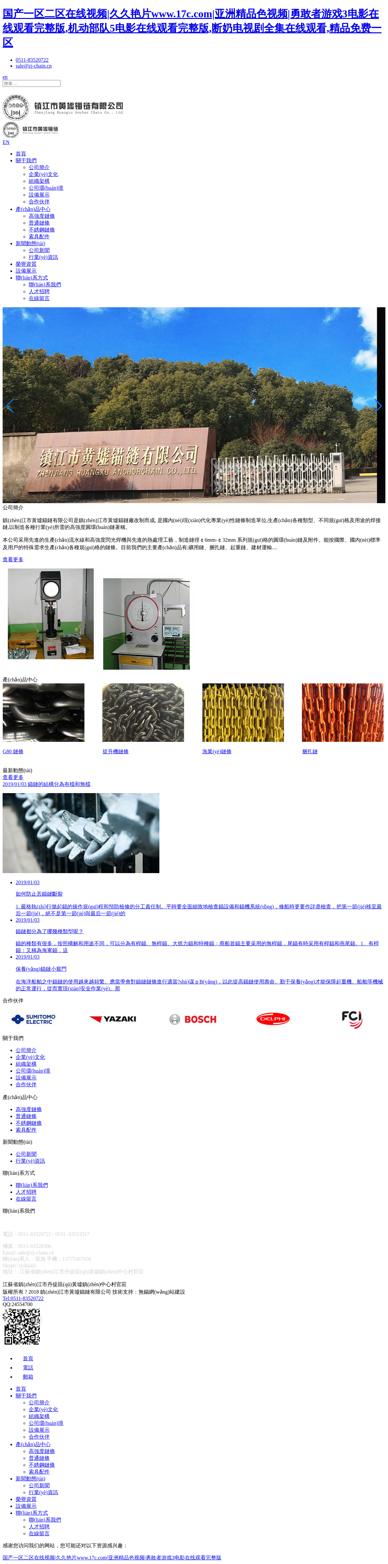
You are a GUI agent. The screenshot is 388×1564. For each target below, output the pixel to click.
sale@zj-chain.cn (34, 66)
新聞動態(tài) (30, 243)
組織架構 (39, 181)
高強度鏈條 (42, 216)
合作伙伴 (39, 201)
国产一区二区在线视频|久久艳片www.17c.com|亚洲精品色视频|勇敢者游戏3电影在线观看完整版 (112, 1557)
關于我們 (26, 160)
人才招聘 (39, 291)
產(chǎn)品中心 (33, 209)
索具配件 (39, 236)
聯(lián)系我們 (45, 284)
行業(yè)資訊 (43, 257)
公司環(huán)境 (46, 188)
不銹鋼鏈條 (42, 229)
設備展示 (39, 195)
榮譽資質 (26, 264)
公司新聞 (39, 250)
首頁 (21, 153)
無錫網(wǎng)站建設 (161, 1292)
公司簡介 (39, 167)
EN (6, 142)
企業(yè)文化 (43, 174)
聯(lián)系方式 (32, 277)
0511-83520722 (32, 60)
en (5, 77)
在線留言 (39, 298)
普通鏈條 (39, 223)
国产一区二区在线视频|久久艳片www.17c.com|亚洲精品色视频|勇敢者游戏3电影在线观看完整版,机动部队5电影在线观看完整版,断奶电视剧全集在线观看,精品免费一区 (192, 28)
